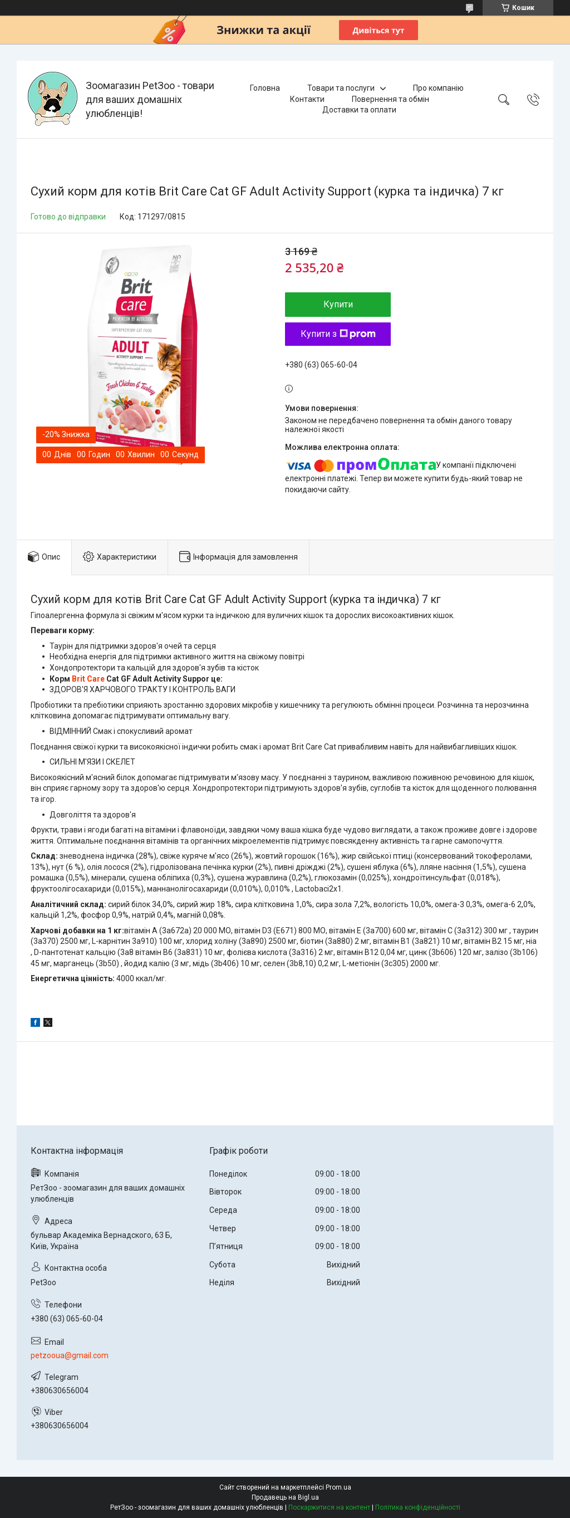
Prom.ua (338, 1487)
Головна (265, 88)
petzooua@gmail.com (70, 1355)
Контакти (307, 99)
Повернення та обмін (390, 99)
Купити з (338, 334)
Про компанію (438, 88)
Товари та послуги (341, 88)
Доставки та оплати (359, 109)
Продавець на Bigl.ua (285, 1497)
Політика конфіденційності (417, 1507)
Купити (338, 304)
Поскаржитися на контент (329, 1507)
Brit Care (88, 678)
